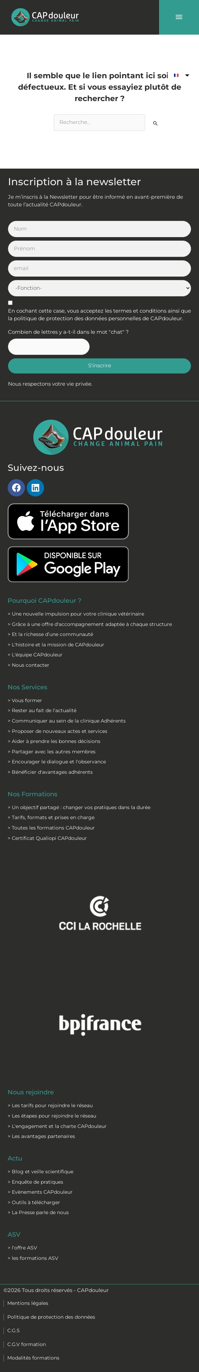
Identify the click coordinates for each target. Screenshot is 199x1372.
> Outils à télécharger (34, 1202)
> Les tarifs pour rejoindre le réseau (50, 1105)
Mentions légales (27, 1303)
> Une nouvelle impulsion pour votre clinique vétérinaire (76, 614)
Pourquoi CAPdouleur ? (44, 600)
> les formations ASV (33, 1258)
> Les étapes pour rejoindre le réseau (52, 1116)
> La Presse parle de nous (38, 1212)
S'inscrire (99, 365)
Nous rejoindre (31, 1092)
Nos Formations (32, 794)
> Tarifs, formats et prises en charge (51, 817)
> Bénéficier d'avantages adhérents (50, 772)
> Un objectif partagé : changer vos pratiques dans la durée (79, 807)
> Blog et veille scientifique (40, 1171)
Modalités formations (33, 1358)
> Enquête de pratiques (35, 1182)
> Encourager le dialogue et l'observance (57, 762)
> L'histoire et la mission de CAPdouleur (56, 645)
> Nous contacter (28, 665)
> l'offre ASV (22, 1248)
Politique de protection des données (51, 1317)
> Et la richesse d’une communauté (50, 634)
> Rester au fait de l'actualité (42, 710)
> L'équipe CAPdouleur (35, 655)
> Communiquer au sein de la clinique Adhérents (67, 721)
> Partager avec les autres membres (52, 751)
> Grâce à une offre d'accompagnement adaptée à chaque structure (90, 624)
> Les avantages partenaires (41, 1136)
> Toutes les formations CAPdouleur (51, 828)
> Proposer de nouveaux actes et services (57, 731)
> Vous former (25, 700)
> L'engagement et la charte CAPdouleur (57, 1126)
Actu (15, 1158)
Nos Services (27, 687)
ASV (14, 1234)
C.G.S (13, 1330)
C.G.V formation (26, 1344)
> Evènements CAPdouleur (40, 1192)
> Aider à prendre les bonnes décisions (54, 741)
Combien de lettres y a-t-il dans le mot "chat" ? (68, 332)
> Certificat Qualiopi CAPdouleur (47, 838)
